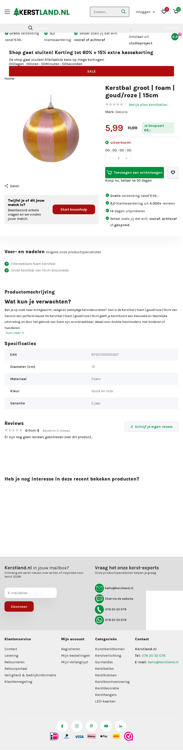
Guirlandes (104, 662)
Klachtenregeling (18, 681)
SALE (91, 71)
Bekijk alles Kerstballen (148, 105)
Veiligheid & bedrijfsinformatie (30, 675)
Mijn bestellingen (75, 655)
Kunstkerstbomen (110, 649)
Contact (10, 649)
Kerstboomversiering (112, 681)
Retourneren (14, 662)
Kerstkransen (105, 675)
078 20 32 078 (110, 609)
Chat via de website (114, 598)
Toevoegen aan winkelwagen (134, 173)
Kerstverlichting (108, 655)
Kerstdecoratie (107, 688)
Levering (11, 655)
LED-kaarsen (105, 701)
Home (9, 78)
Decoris (121, 112)
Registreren (70, 649)
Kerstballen (104, 668)
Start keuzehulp (73, 209)
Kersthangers (106, 695)
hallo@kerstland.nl (114, 588)
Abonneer (19, 606)
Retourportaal (15, 668)
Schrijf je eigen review (152, 426)
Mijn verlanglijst (74, 662)
